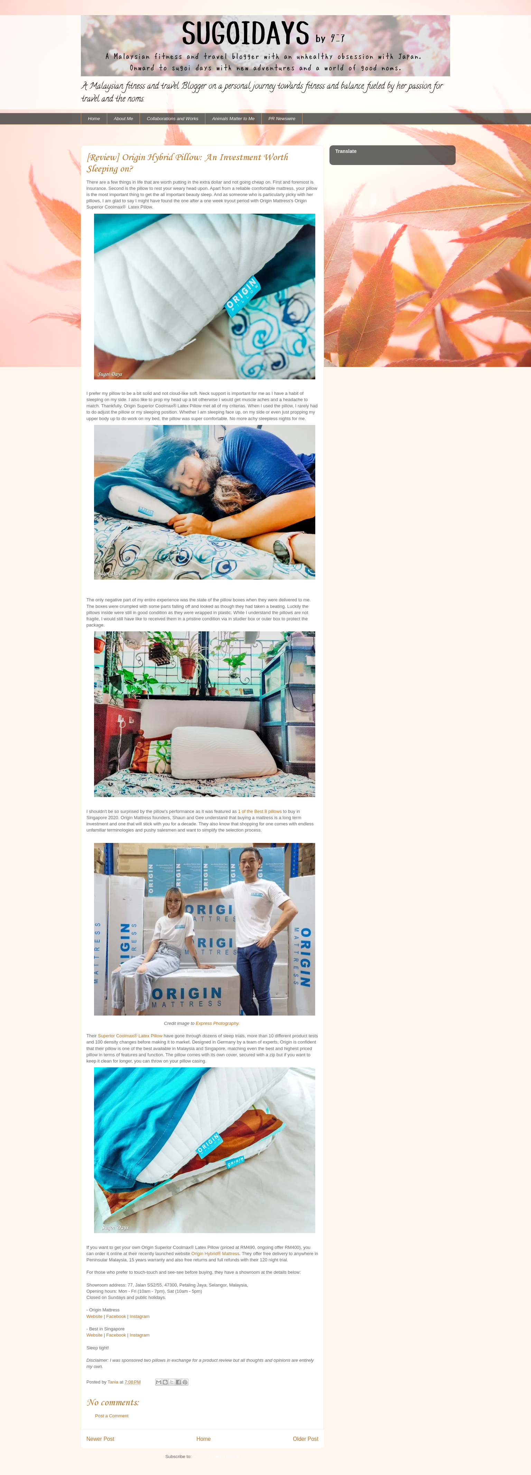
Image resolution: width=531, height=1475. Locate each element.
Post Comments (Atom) (216, 1456)
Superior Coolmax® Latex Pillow (130, 1035)
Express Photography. (218, 1023)
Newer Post (100, 1439)
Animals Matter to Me (233, 118)
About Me (123, 118)
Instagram (140, 1316)
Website (94, 1316)
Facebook (116, 1316)
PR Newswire (282, 118)
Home (94, 118)
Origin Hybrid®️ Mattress (216, 1253)
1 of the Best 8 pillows (260, 811)
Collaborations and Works (172, 118)
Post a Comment (112, 1415)
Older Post (305, 1439)
